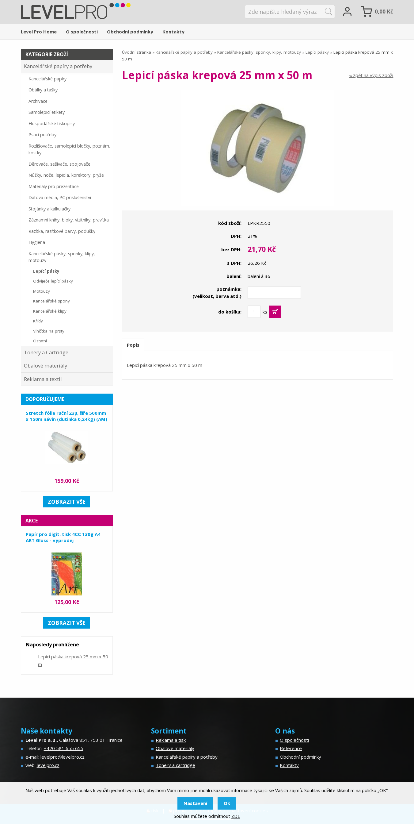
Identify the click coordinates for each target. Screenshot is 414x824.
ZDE (235, 816)
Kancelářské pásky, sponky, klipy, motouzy (259, 52)
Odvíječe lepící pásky (53, 281)
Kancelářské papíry (47, 79)
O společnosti (82, 32)
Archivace (37, 101)
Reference (291, 748)
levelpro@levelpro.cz (62, 757)
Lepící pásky (317, 52)
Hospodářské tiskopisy (51, 123)
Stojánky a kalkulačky (49, 209)
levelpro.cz (48, 765)
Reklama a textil (43, 379)
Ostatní (40, 341)
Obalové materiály (45, 365)
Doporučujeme (44, 399)
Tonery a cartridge (175, 765)
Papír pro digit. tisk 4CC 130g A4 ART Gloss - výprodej (63, 537)
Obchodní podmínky (130, 32)
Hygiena (36, 242)
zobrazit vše (66, 501)
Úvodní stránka (136, 52)
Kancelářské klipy (49, 311)
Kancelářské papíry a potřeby (184, 52)
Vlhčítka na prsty (48, 331)
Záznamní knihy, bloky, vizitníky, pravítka (68, 220)
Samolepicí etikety (46, 112)
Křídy (38, 321)
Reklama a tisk (171, 740)
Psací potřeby (42, 134)
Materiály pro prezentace (53, 186)
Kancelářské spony (51, 301)
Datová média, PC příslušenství (59, 197)
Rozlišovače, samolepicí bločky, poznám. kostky (69, 149)
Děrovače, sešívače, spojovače (59, 164)
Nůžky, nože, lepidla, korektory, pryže (66, 175)
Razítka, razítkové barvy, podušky (61, 231)
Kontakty (173, 32)
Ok (227, 803)
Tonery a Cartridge (46, 352)
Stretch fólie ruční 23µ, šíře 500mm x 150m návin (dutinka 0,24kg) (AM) (66, 416)
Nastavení (195, 803)
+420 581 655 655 (63, 748)
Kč (384, 11)
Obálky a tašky (43, 90)
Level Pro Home (39, 32)
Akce (31, 520)
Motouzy (41, 291)
